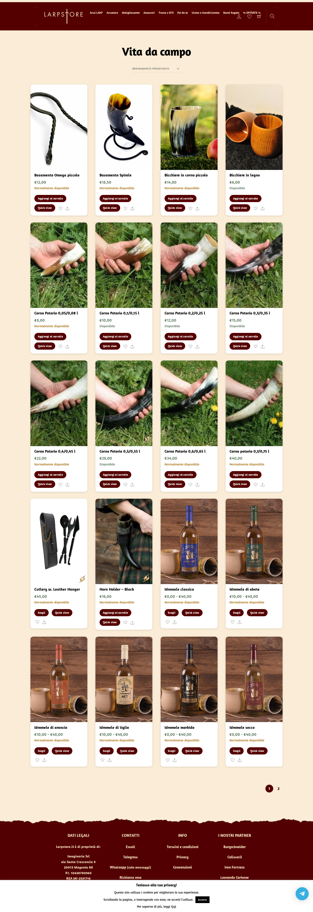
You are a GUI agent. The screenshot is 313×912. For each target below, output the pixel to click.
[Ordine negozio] (156, 68)
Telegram (130, 857)
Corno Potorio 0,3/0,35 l (250, 313)
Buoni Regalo (231, 13)
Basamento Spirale (116, 175)
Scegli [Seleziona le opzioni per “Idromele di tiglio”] (106, 751)
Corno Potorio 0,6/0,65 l (185, 451)
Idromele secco (242, 727)
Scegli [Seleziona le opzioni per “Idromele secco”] (237, 751)
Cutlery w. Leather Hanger (57, 589)
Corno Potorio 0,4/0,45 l (54, 451)
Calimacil (234, 857)
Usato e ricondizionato (206, 13)
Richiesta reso (131, 877)
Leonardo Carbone (234, 877)
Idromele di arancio (50, 727)
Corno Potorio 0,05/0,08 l (56, 313)
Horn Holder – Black (117, 589)
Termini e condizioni (182, 846)
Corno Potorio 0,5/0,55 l (120, 451)
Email (130, 846)
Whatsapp (118, 867)
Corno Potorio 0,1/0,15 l (119, 313)
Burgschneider (234, 846)
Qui (173, 906)
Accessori (149, 13)
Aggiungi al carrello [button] (50, 198)
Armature (112, 13)
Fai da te (182, 13)
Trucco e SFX (166, 13)
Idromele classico (179, 589)
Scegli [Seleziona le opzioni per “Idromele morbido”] (171, 751)
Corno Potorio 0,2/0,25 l (185, 313)
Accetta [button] (202, 900)
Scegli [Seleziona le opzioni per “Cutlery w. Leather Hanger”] (41, 613)
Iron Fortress (235, 867)
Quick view (45, 208)
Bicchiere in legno (245, 175)
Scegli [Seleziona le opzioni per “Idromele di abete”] (237, 613)
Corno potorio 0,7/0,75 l (249, 451)
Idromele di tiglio (114, 727)
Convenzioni (182, 867)
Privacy (182, 857)
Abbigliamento (131, 13)
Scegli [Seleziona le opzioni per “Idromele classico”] (171, 613)
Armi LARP (96, 13)
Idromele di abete (245, 589)
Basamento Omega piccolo (56, 175)
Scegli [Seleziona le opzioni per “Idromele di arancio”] (41, 751)
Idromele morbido (179, 727)
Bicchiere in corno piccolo (186, 175)
